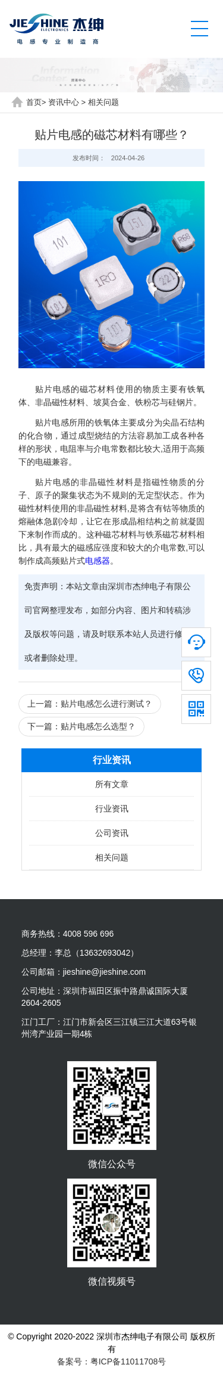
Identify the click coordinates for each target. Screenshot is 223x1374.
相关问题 (103, 102)
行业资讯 (111, 808)
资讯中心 (63, 102)
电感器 (97, 560)
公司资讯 (111, 833)
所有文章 (111, 784)
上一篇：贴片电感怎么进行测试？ (89, 703)
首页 (34, 102)
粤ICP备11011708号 (128, 1361)
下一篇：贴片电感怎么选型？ (81, 726)
